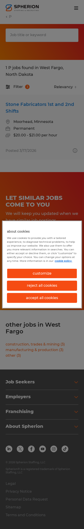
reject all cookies (42, 285)
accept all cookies (42, 298)
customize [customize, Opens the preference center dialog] (42, 273)
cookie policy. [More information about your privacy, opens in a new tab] (63, 260)
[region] (42, 264)
